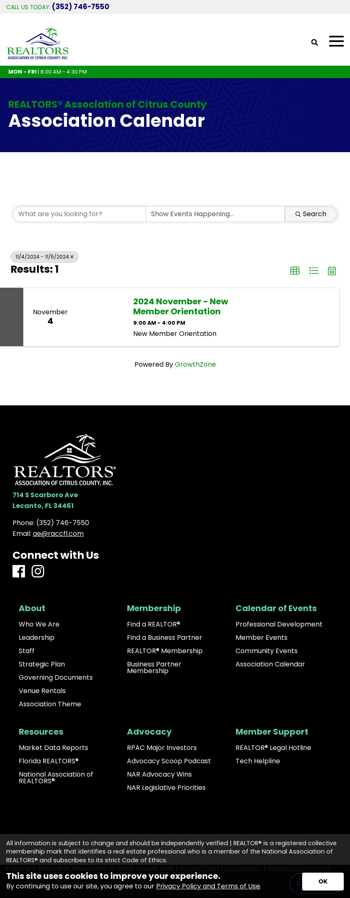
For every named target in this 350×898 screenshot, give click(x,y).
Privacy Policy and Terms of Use (208, 886)
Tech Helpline (258, 761)
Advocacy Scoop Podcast (169, 761)
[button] (295, 271)
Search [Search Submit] (310, 214)
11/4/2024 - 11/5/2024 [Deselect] (44, 256)
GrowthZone (195, 364)
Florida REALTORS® (49, 761)
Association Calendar (270, 664)
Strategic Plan (42, 664)
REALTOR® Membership (165, 651)
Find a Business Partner (164, 637)
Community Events (267, 651)
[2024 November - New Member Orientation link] (101, 317)
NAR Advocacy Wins (159, 774)
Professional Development (279, 624)
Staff (27, 651)
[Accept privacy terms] (323, 882)
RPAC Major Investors (162, 748)
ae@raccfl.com (58, 533)
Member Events (262, 637)
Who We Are (39, 624)
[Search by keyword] (79, 214)
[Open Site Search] (314, 43)
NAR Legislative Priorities (166, 788)
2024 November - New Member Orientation (180, 306)
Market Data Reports (53, 748)
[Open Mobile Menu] (336, 41)
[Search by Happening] (215, 214)
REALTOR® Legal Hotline (273, 748)
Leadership (37, 637)
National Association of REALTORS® (56, 778)
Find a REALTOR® (153, 624)
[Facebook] (18, 572)
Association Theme (50, 704)
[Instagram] (38, 572)
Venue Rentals (42, 691)
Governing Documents (56, 677)
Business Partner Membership (154, 667)
